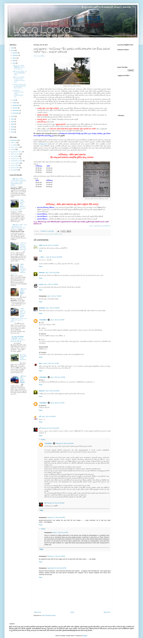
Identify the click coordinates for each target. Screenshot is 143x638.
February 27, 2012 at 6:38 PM (56, 517)
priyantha (42, 308)
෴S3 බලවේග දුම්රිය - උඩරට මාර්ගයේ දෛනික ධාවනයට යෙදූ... (18, 79)
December (16, 113)
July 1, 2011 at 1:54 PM (57, 320)
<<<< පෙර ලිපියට (39, 56)
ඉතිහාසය (13, 142)
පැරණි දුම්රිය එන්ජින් (17, 161)
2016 (12, 127)
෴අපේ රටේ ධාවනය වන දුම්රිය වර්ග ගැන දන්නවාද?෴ (23, 246)
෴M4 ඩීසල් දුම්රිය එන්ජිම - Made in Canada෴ (23, 379)
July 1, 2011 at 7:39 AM (54, 296)
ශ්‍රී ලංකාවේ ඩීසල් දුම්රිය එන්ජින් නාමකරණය (23, 358)
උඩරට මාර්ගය (50, 234)
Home (72, 612)
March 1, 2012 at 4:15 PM (60, 532)
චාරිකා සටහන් (58, 234)
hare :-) (41, 363)
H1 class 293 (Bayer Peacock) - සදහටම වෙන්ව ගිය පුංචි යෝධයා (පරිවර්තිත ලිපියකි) (18, 339)
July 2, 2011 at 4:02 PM (48, 416)
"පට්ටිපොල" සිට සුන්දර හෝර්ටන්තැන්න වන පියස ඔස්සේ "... (19, 86)
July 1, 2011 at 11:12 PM (51, 363)
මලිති (40, 245)
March (15, 58)
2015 (12, 124)
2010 (12, 48)
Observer (42, 272)
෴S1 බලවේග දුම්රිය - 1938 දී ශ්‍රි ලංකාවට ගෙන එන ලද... (18, 67)
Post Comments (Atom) (49, 615)
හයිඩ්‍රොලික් (14, 170)
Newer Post (37, 612)
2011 (12, 50)
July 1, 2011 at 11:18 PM (57, 377)
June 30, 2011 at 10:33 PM (50, 245)
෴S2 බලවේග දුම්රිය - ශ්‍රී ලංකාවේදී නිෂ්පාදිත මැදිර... (19, 73)
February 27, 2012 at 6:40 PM (56, 556)
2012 (12, 116)
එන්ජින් (13, 149)
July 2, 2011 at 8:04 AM (52, 391)
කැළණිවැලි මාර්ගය (16, 152)
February (15, 55)
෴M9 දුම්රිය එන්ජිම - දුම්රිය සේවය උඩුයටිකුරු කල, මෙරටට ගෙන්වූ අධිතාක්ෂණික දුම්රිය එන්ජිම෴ (18, 182)
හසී (40, 416)
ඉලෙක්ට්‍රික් (14, 145)
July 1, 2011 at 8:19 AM (52, 308)
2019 (12, 129)
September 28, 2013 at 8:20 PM (56, 568)
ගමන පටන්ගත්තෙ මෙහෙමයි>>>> (100, 226)
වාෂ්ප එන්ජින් (14, 165)
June (14, 63)
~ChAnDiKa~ (43, 320)
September (16, 105)
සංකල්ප (41, 284)
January (15, 53)
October (15, 108)
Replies (43, 439)
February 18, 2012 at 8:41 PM (50, 428)
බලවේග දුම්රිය (15, 163)
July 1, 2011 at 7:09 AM (51, 284)
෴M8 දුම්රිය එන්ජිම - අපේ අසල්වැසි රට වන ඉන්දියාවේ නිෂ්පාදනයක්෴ (19, 226)
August (15, 102)
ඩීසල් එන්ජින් (14, 156)
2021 (12, 132)
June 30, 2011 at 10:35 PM (54, 257)
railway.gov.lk (42, 144)
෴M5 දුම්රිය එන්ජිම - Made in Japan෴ (23, 291)
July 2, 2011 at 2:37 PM (57, 403)
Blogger (85, 635)
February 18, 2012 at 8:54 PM (64, 443)
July (14, 100)
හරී (40, 428)
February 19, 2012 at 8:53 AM (55, 503)
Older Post (107, 612)
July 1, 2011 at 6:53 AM (52, 272)
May (14, 60)
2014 (12, 121)
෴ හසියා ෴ (42, 257)
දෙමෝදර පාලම (15, 158)
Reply (40, 251)
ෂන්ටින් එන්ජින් (15, 167)
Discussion (14, 140)
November (16, 110)
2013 (12, 119)
